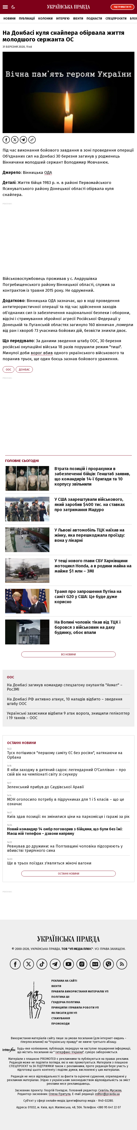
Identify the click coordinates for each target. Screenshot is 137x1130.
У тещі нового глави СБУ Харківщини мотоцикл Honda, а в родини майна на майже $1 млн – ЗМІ (93, 566)
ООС (8, 369)
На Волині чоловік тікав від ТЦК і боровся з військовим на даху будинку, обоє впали (87, 627)
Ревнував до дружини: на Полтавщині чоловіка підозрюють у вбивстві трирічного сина (65, 848)
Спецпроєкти (115, 18)
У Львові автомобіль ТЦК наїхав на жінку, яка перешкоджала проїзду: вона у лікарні (90, 535)
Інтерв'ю (63, 18)
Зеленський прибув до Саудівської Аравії (45, 787)
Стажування (60, 1018)
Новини (9, 18)
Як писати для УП (64, 1013)
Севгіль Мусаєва (109, 1090)
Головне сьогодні (22, 461)
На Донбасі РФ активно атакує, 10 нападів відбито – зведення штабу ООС (64, 701)
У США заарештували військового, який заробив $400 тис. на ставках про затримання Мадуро (90, 504)
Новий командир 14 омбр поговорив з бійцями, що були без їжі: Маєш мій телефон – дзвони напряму (64, 831)
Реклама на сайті (64, 980)
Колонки (45, 18)
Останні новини (21, 743)
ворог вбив (42, 352)
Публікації (27, 18)
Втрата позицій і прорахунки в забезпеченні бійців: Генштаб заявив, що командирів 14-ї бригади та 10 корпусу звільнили (92, 476)
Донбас (24, 369)
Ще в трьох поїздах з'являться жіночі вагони (49, 863)
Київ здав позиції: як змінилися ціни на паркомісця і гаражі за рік (68, 816)
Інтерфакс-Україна (69, 1052)
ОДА (48, 172)
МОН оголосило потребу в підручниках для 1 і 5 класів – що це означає (65, 801)
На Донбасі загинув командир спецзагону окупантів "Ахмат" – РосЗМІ (64, 687)
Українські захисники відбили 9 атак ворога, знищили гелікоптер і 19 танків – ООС (68, 715)
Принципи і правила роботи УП (75, 1007)
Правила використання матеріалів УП (79, 991)
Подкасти (94, 18)
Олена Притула (59, 1094)
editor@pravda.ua (107, 1094)
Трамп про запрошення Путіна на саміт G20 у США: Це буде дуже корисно (88, 596)
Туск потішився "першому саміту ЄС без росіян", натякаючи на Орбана (64, 755)
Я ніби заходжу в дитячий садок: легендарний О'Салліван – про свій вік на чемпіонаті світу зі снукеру (66, 772)
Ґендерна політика (65, 1002)
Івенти (78, 18)
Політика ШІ (60, 996)
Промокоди (60, 1023)
